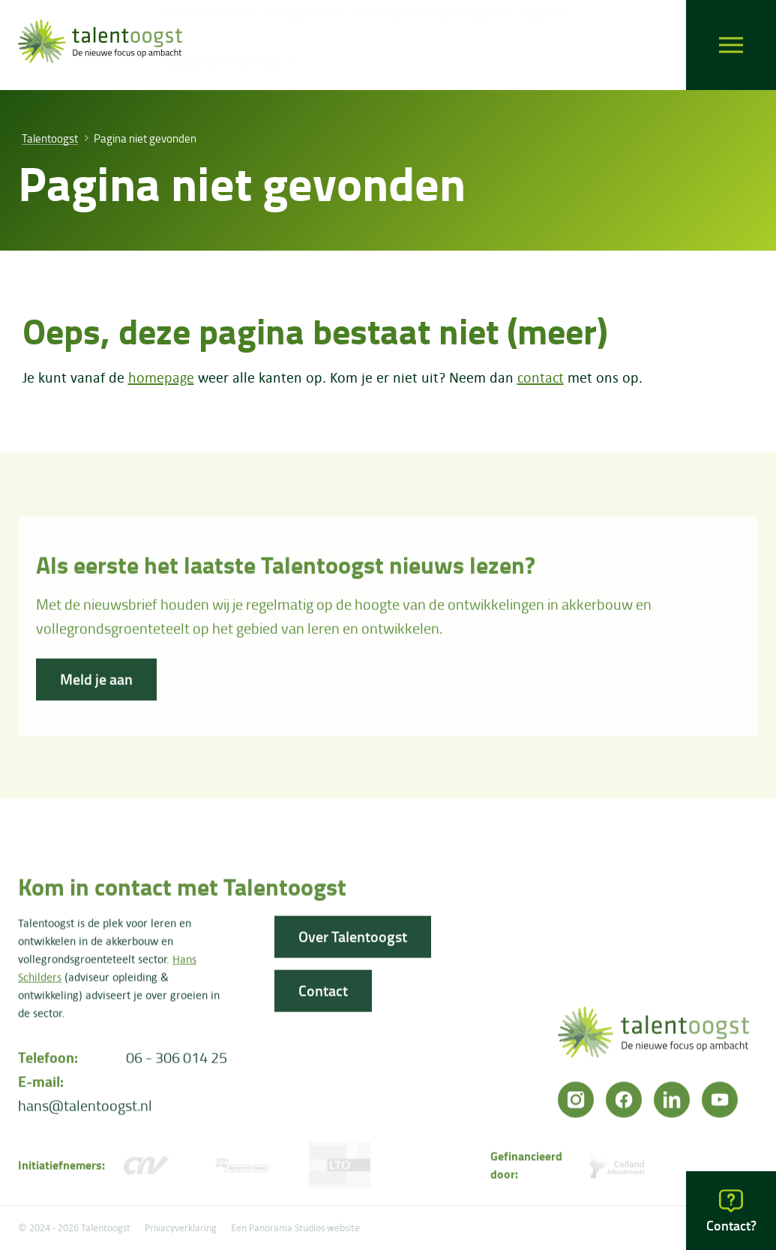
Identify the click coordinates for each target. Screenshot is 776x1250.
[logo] (100, 45)
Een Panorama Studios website (295, 1227)
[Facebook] (624, 1105)
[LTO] (339, 1170)
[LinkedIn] (672, 1105)
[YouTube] (720, 1105)
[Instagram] (576, 1105)
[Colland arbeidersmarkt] (617, 1170)
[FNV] (242, 1170)
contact (540, 377)
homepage (161, 377)
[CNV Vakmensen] (145, 1170)
